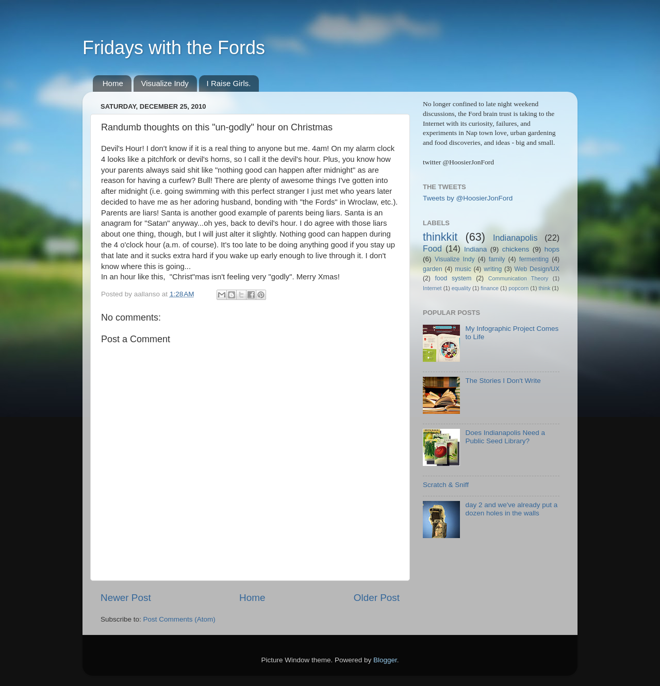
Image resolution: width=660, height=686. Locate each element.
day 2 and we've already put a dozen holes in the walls (511, 509)
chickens (516, 249)
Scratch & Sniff (446, 485)
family (497, 259)
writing (493, 269)
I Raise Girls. (229, 83)
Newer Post (126, 597)
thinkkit (440, 236)
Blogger (385, 660)
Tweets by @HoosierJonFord (468, 198)
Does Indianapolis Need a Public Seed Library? (505, 437)
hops (551, 249)
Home (113, 83)
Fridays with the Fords (173, 47)
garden (432, 269)
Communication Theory (518, 278)
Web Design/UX (537, 269)
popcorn (518, 288)
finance (490, 288)
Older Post (377, 597)
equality (461, 288)
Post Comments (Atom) (179, 619)
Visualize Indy (165, 83)
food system (453, 278)
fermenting (534, 259)
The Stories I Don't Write (502, 380)
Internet (432, 288)
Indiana (475, 249)
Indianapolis (515, 237)
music (463, 269)
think (545, 288)
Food (432, 248)
